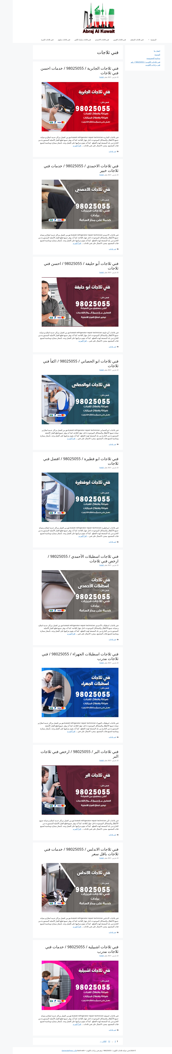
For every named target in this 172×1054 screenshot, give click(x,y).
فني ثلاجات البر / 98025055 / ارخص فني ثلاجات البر (67, 754)
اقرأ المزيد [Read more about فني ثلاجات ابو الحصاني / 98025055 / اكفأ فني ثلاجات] (58, 438)
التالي (90, 1041)
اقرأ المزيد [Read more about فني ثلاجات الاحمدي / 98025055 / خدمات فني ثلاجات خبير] (64, 243)
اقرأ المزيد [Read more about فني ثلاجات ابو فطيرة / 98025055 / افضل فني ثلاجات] (70, 536)
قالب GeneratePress (56, 1050)
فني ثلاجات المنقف (124, 40)
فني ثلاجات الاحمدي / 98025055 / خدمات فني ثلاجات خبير (68, 168)
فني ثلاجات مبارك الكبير (70, 40)
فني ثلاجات (99, 151)
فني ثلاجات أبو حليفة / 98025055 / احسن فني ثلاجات (68, 266)
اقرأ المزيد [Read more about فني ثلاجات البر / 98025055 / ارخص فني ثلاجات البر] (64, 829)
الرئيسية (138, 39)
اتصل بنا (144, 51)
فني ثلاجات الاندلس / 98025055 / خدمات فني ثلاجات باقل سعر (68, 851)
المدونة (144, 54)
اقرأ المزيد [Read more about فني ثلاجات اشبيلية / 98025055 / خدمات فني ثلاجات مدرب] (64, 1024)
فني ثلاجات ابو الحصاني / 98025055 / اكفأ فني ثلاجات (68, 363)
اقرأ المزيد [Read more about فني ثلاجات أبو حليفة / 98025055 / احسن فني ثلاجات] (70, 341)
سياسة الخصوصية (140, 58)
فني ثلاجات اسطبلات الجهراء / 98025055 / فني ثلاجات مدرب (67, 656)
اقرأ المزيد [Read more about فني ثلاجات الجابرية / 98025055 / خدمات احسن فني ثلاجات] (64, 145)
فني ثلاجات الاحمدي (89, 40)
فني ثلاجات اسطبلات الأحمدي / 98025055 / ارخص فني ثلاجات (70, 558)
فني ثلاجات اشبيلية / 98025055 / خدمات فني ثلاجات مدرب (69, 949)
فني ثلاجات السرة (34, 40)
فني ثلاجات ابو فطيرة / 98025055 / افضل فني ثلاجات (68, 461)
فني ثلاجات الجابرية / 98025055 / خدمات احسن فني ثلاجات (67, 70)
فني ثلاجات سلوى (51, 40)
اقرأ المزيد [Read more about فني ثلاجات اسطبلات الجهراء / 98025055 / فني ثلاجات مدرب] (58, 731)
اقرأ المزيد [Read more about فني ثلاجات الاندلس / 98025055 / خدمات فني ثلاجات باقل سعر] (64, 926)
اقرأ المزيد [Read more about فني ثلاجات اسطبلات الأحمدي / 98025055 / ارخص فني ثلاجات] (58, 633)
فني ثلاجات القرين (107, 40)
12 (96, 1041)
